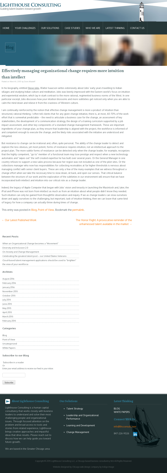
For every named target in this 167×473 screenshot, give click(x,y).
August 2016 (8, 278)
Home (6, 28)
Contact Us (137, 28)
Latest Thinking (115, 28)
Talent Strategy (74, 408)
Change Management (77, 432)
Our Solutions (50, 28)
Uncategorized (9, 343)
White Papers (8, 348)
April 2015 (7, 312)
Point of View (46, 209)
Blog (34, 209)
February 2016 (9, 283)
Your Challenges (25, 28)
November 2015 (10, 291)
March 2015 (7, 316)
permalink (78, 209)
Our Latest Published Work (19, 220)
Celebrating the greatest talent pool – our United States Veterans (34, 256)
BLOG (117, 408)
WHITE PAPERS (122, 412)
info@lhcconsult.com (125, 426)
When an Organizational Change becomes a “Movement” (30, 243)
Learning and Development (80, 425)
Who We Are (93, 28)
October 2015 (8, 295)
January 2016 (8, 287)
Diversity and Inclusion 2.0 (15, 247)
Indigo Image (108, 467)
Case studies (72, 28)
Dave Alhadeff (29, 81)
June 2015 (7, 304)
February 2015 (9, 320)
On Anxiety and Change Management (20, 251)
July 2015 (6, 299)
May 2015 (6, 308)
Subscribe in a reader (13, 362)
